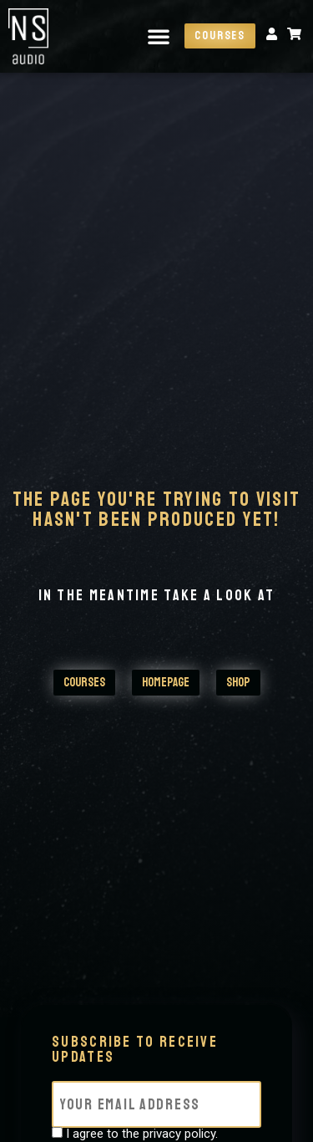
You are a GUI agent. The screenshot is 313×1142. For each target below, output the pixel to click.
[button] (158, 36)
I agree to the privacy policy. (142, 1134)
